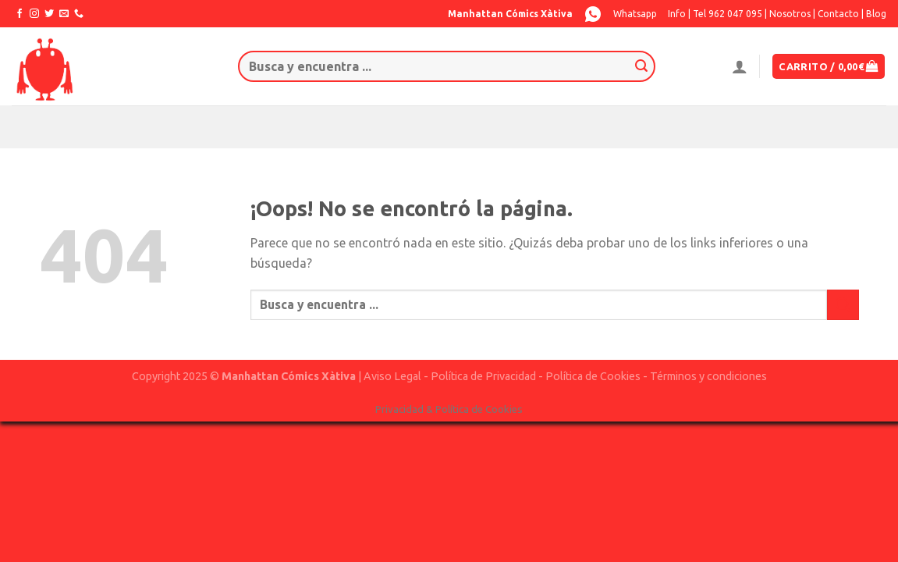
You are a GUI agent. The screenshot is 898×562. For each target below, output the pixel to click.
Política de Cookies (593, 376)
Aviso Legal (392, 376)
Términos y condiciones (708, 376)
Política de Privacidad (483, 376)
